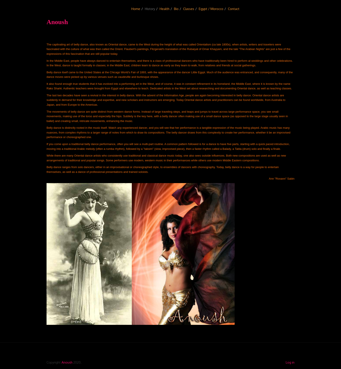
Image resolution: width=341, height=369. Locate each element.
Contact (233, 9)
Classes (188, 9)
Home (135, 9)
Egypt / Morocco (211, 9)
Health (164, 9)
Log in (290, 362)
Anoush (67, 362)
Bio (176, 9)
